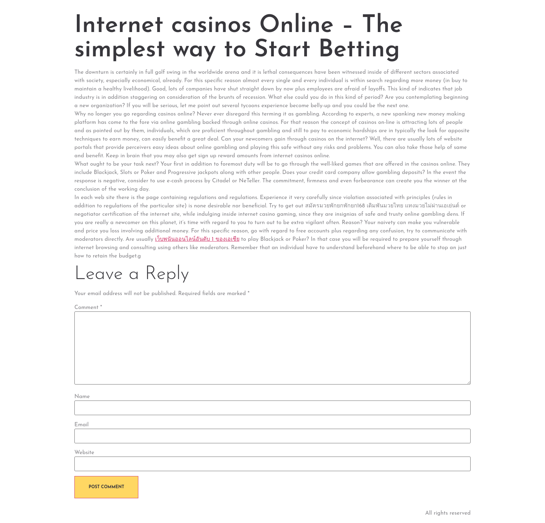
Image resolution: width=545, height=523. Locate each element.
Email (81, 425)
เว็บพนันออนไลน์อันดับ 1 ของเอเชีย (197, 239)
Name (82, 396)
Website (84, 452)
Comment (88, 307)
